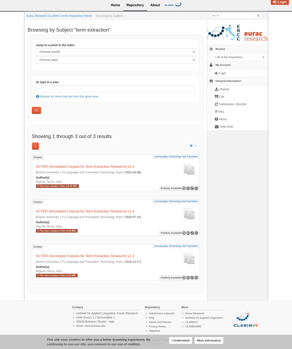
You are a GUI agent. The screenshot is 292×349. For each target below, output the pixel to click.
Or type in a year (47, 82)
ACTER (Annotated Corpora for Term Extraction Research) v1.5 (85, 167)
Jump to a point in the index (55, 45)
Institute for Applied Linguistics (204, 317)
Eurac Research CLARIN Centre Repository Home (59, 15)
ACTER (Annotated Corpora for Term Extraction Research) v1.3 (85, 256)
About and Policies (160, 322)
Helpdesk (154, 330)
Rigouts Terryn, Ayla (49, 181)
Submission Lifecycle (162, 313)
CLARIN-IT (191, 322)
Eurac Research (194, 313)
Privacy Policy (157, 326)
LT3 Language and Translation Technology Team (91, 172)
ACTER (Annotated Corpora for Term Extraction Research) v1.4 (85, 211)
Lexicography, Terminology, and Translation (176, 156)
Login (280, 2)
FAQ (151, 317)
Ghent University (47, 172)
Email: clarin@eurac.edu (91, 325)
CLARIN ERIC (193, 326)
